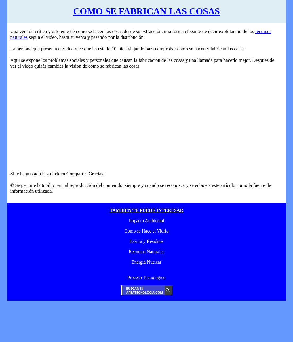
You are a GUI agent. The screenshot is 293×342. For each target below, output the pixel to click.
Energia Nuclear (146, 262)
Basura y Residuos (146, 241)
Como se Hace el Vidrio (146, 230)
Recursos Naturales (146, 251)
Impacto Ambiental (146, 220)
